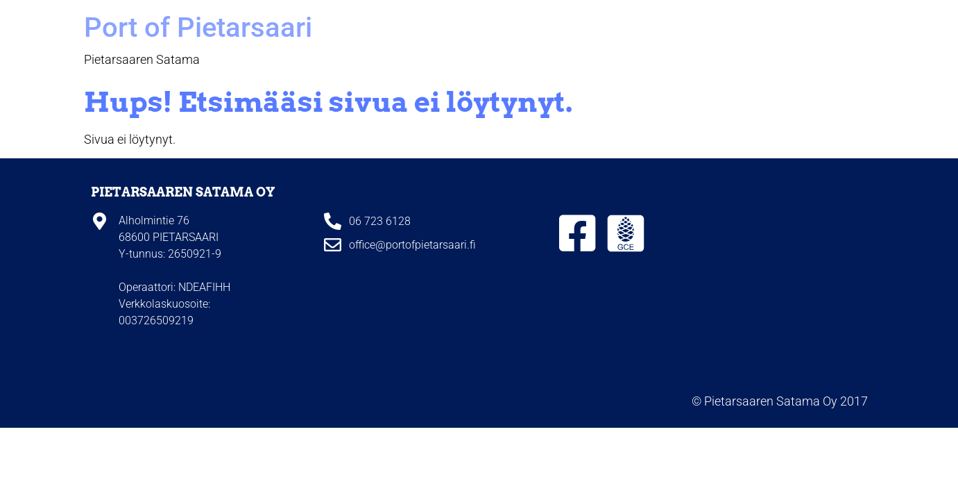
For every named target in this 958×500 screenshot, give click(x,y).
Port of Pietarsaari (198, 27)
